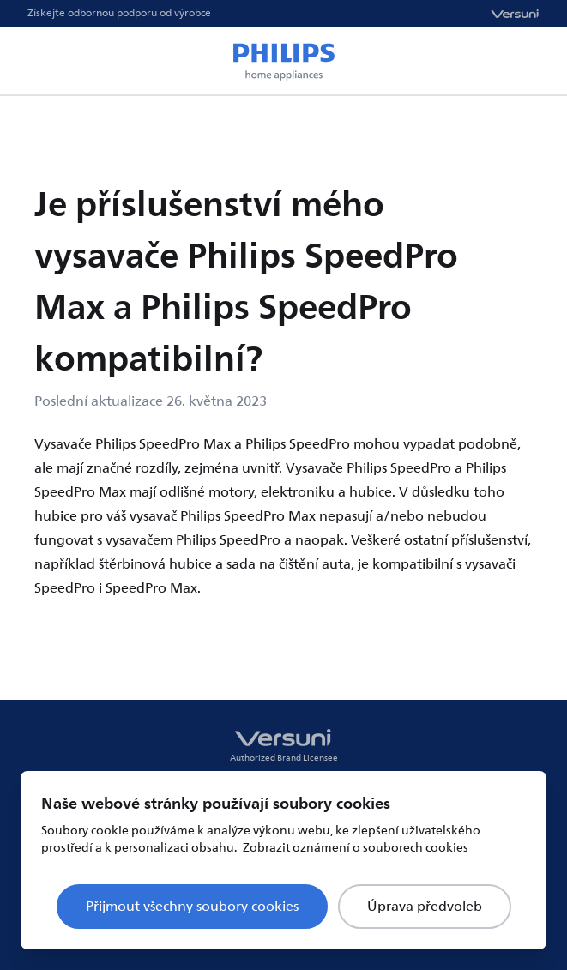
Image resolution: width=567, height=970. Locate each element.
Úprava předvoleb (424, 906)
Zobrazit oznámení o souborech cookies (355, 848)
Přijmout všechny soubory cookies (192, 906)
